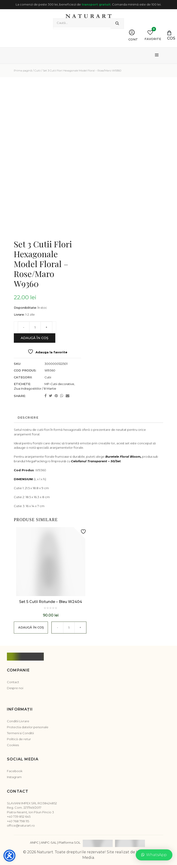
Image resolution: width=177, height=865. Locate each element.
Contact (13, 682)
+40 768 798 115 (18, 821)
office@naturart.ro (21, 825)
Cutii (37, 70)
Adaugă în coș (34, 338)
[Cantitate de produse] (35, 327)
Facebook (14, 771)
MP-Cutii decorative (59, 384)
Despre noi (15, 688)
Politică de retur (19, 739)
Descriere (28, 417)
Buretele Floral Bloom (123, 456)
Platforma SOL (69, 842)
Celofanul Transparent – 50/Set (96, 461)
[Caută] (117, 23)
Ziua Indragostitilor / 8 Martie (35, 388)
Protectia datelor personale (27, 727)
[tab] (86, 418)
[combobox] (81, 23)
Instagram (14, 777)
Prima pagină (23, 70)
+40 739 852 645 (18, 816)
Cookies (13, 745)
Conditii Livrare (18, 721)
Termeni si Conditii (20, 733)
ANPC (34, 842)
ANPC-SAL (48, 842)
